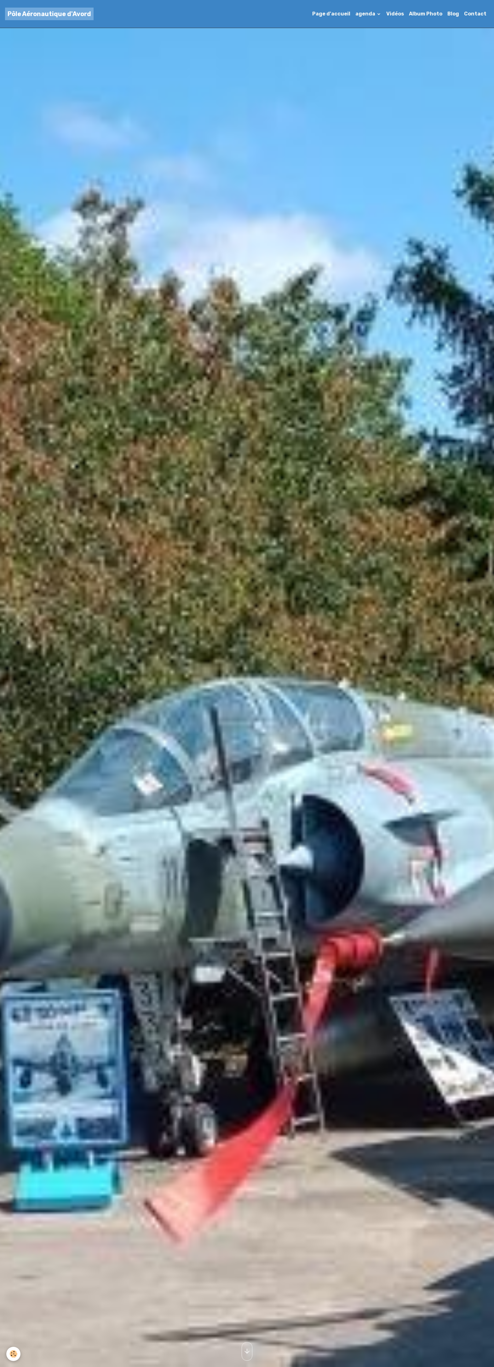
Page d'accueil (331, 14)
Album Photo (425, 14)
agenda (365, 14)
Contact (475, 14)
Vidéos (395, 14)
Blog (453, 14)
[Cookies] (13, 1354)
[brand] (49, 14)
